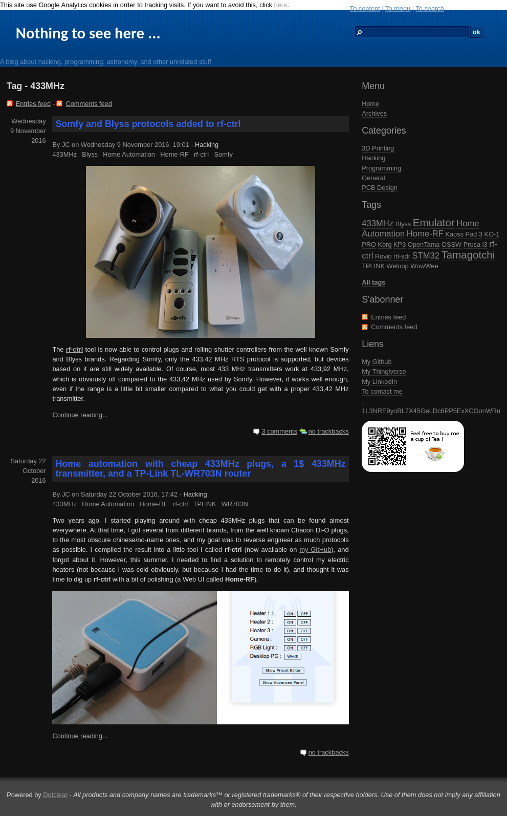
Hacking (373, 158)
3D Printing (378, 148)
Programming (381, 168)
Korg (384, 244)
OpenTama (424, 244)
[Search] (412, 32)
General (373, 178)
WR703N (235, 504)
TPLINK (373, 266)
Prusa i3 (476, 244)
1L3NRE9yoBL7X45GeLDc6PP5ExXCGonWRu (431, 411)
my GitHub (315, 549)
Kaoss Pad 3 (463, 234)
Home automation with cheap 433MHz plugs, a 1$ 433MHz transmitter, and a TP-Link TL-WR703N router (200, 469)
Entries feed (388, 317)
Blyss (403, 224)
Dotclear (55, 795)
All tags (373, 282)
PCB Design (380, 187)
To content (365, 8)
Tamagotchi (468, 255)
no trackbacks (328, 431)
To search (429, 8)
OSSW (451, 244)
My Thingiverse (384, 371)
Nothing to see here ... (88, 33)
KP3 (399, 244)
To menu (397, 8)
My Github (376, 362)
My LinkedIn (379, 381)
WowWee (424, 266)
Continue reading (77, 415)
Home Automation (129, 154)
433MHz (377, 223)
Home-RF (425, 234)
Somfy (223, 154)
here (281, 5)
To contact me (382, 391)
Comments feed (394, 327)
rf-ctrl (201, 154)
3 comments (279, 431)
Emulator (434, 222)
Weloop (398, 266)
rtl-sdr (401, 256)
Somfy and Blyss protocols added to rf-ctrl (147, 124)
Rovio (383, 256)
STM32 (425, 256)
